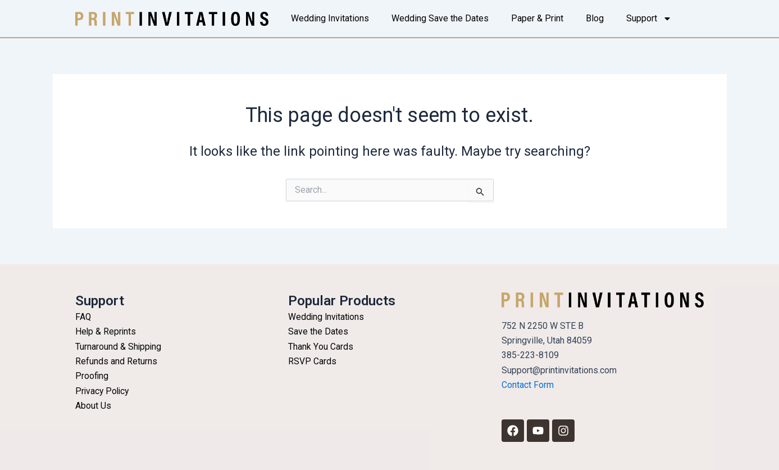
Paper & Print (537, 18)
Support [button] (649, 18)
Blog (595, 18)
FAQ (83, 316)
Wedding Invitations (330, 18)
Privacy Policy (103, 391)
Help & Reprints (106, 331)
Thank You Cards (320, 346)
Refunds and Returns (116, 361)
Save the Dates (318, 331)
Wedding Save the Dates (440, 18)
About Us (93, 405)
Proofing (92, 375)
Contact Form (528, 384)
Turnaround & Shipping (118, 346)
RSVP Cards (312, 361)
